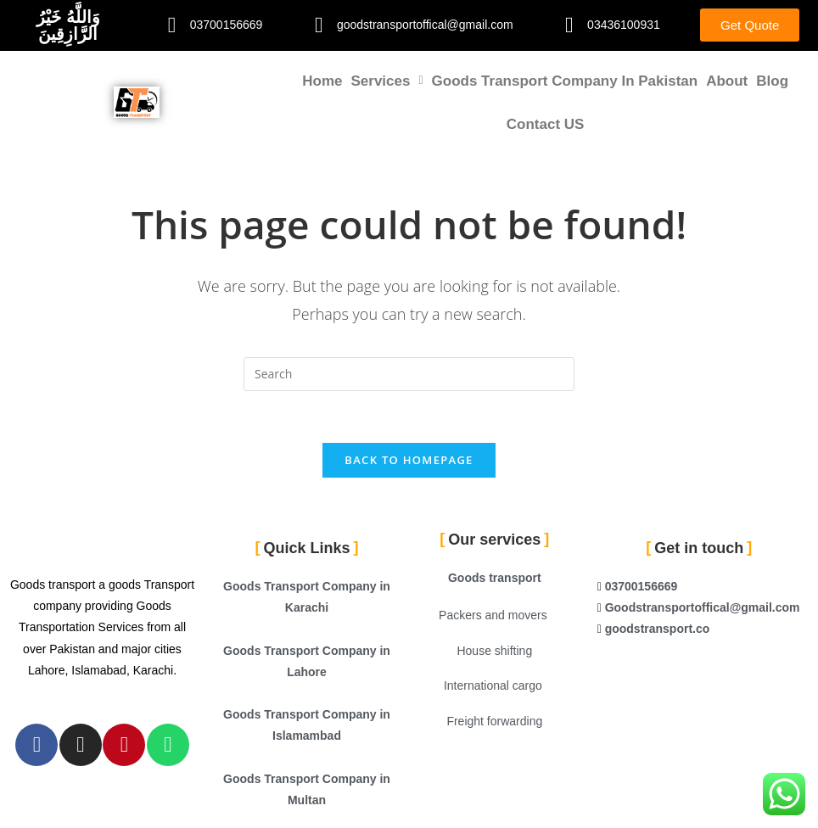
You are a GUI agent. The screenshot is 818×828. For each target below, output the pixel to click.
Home (322, 81)
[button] (386, 81)
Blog (772, 81)
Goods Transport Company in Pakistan (565, 81)
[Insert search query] (409, 374)
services (386, 81)
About (727, 81)
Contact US (546, 124)
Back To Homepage (409, 459)
